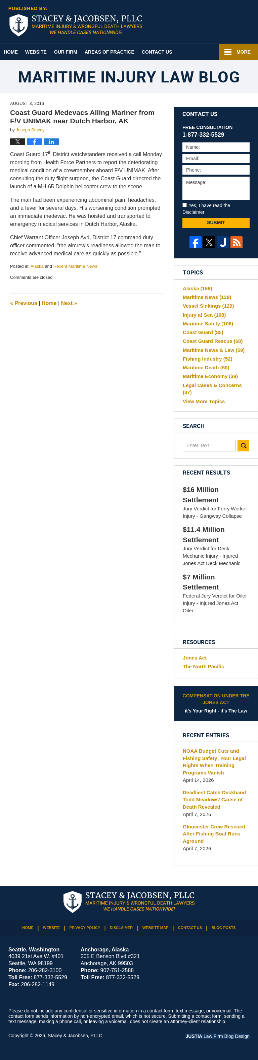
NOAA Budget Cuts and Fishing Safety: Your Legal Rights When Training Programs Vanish (214, 761)
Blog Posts (224, 928)
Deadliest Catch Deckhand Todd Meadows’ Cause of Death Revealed (214, 800)
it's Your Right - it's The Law (216, 703)
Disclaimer (121, 928)
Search (243, 445)
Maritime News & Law (214, 350)
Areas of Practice (109, 52)
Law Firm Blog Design (217, 1036)
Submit (216, 222)
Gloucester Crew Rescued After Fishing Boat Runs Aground (214, 834)
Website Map (155, 928)
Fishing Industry (207, 359)
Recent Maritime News (75, 266)
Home (11, 52)
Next (69, 303)
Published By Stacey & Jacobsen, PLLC (220, 22)
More (243, 52)
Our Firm (65, 52)
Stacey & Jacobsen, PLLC (75, 1035)
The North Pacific (203, 666)
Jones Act (195, 658)
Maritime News (207, 297)
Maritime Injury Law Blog (75, 21)
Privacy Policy (84, 928)
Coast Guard (203, 332)
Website (36, 52)
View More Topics (204, 401)
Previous (23, 303)
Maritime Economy (210, 376)
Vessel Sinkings (208, 306)
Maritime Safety (208, 323)
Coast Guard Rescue (213, 341)
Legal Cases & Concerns (212, 388)
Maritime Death (206, 367)
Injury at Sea (204, 315)
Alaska (37, 266)
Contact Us (157, 52)
